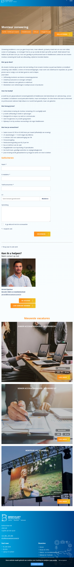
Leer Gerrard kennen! (21, 306)
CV (2, 195)
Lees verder (53, 560)
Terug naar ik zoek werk (10, 247)
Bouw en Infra (44, 550)
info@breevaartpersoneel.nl (10, 538)
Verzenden (41, 234)
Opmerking (4, 205)
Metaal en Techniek (46, 555)
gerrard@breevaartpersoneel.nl (11, 294)
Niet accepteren (63, 560)
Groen (42, 547)
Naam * (4, 164)
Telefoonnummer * (7, 185)
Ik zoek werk (7, 547)
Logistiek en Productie (47, 557)
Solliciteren (62, 34)
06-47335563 (25, 301)
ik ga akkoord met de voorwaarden (16, 224)
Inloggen (61, 3)
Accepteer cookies (37, 564)
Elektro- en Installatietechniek (49, 552)
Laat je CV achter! (8, 552)
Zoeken (67, 3)
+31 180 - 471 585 (7, 536)
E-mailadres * (5, 174)
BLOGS (5, 549)
